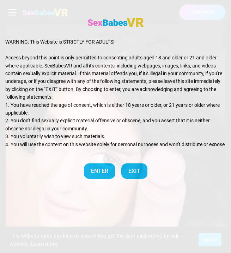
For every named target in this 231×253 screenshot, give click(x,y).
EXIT (134, 171)
